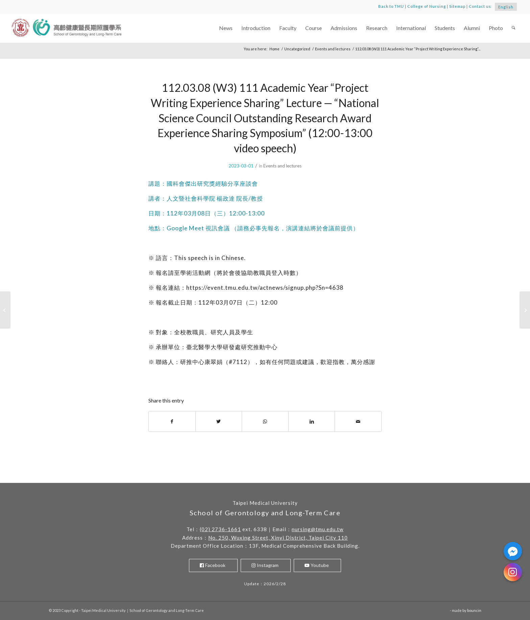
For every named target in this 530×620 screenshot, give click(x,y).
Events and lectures (282, 166)
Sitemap (457, 6)
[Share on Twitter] (219, 421)
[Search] (513, 28)
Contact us (480, 6)
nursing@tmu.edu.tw (317, 529)
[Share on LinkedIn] (312, 421)
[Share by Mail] (358, 421)
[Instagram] (513, 572)
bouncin (474, 610)
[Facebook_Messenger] (513, 551)
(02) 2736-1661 (220, 529)
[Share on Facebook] (172, 421)
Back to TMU (391, 6)
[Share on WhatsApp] (265, 421)
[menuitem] (226, 28)
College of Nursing (426, 6)
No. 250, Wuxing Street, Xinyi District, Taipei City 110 (278, 538)
